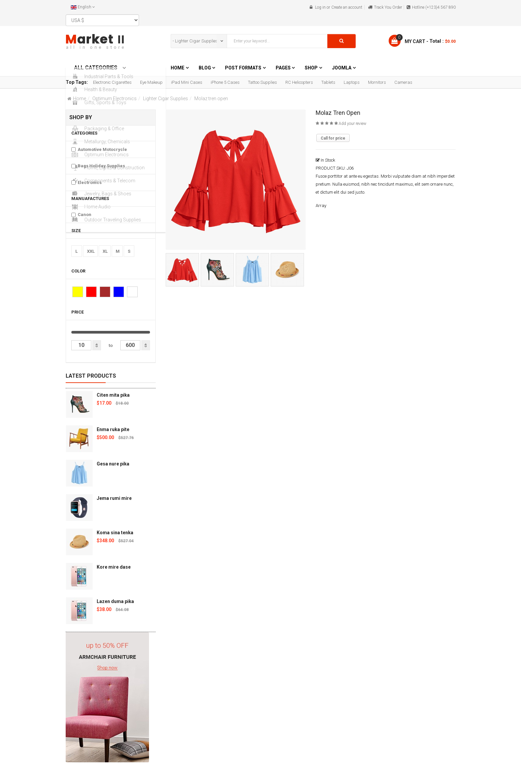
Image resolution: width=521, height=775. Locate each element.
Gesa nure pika (113, 463)
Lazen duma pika (115, 601)
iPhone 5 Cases (225, 82)
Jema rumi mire (114, 498)
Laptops (352, 82)
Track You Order (388, 7)
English (83, 7)
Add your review (352, 123)
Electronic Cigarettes (112, 82)
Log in (320, 7)
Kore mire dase (114, 567)
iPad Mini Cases (186, 82)
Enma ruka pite (113, 429)
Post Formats (243, 67)
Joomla (341, 67)
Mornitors (377, 82)
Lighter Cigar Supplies (165, 98)
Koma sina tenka (115, 532)
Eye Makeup (151, 82)
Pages (284, 67)
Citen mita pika (113, 395)
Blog (205, 67)
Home (177, 67)
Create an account (346, 7)
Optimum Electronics (114, 98)
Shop (311, 67)
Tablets (328, 82)
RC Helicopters (299, 82)
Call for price (333, 138)
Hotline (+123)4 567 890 (434, 7)
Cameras (403, 82)
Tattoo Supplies (262, 82)
